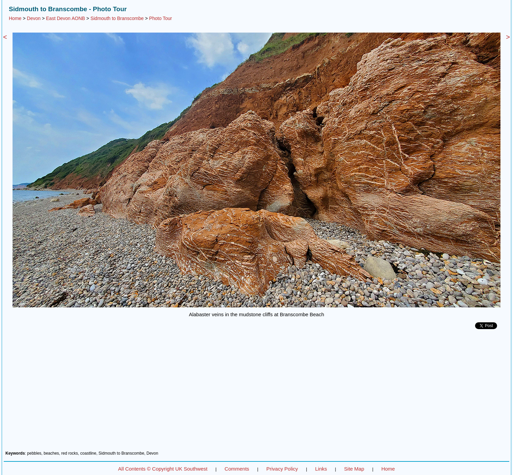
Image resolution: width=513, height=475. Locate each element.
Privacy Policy (282, 469)
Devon (33, 18)
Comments (237, 469)
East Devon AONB (65, 18)
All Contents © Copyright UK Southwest (163, 469)
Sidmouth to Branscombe (117, 18)
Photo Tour (160, 18)
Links (321, 469)
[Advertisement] (256, 392)
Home (15, 18)
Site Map (354, 469)
